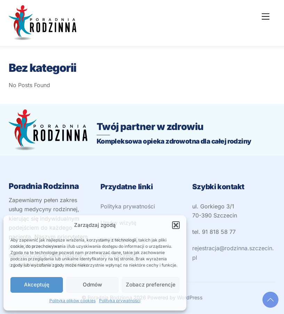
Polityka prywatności (119, 300)
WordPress (190, 297)
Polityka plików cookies (72, 300)
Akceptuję (36, 284)
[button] (175, 225)
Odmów (92, 284)
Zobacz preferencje (151, 284)
